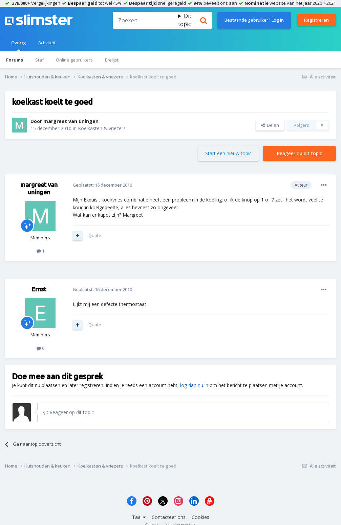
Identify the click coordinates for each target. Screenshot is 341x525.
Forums (14, 60)
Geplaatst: (102, 185)
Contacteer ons (169, 517)
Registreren (316, 20)
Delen (270, 125)
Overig (18, 45)
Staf (39, 60)
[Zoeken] (145, 20)
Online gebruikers (74, 60)
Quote (94, 235)
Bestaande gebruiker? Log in (254, 20)
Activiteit (46, 43)
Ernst (39, 289)
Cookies (200, 517)
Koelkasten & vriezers (102, 128)
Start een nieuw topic (228, 153)
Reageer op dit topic (299, 153)
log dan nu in (194, 385)
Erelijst (112, 60)
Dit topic (184, 20)
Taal (139, 517)
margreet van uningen (71, 121)
